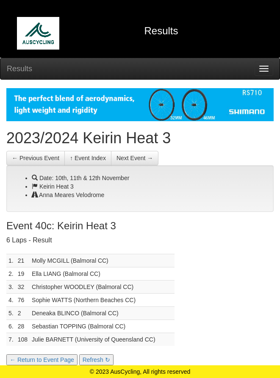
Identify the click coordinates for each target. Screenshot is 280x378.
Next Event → (134, 158)
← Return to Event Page (42, 359)
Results (19, 68)
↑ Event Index (88, 158)
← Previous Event (35, 158)
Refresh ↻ (96, 359)
